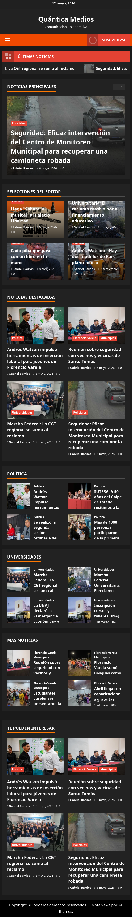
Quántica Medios (66, 19)
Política (78, 243)
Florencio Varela (85, 338)
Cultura (17, 201)
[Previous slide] (116, 87)
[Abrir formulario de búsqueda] (82, 40)
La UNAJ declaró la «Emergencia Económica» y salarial (46, 616)
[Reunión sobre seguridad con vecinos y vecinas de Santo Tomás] (96, 325)
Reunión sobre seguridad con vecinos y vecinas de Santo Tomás (94, 355)
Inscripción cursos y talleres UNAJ (106, 611)
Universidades (22, 413)
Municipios (108, 338)
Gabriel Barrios (23, 168)
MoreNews (100, 905)
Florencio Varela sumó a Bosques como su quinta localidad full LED (107, 675)
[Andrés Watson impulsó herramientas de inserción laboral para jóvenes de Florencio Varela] (35, 325)
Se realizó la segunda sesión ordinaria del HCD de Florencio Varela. (46, 538)
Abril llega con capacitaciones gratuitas (107, 694)
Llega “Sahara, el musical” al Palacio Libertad (30, 214)
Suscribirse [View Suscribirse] (106, 40)
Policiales (19, 123)
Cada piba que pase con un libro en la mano (31, 256)
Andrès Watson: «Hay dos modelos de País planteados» (94, 256)
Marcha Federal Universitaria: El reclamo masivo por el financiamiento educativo (95, 209)
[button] (7, 40)
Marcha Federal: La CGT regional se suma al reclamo (31, 429)
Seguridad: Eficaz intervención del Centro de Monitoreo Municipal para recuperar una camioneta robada (60, 146)
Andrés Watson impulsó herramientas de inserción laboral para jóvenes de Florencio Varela (35, 358)
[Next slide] (122, 87)
